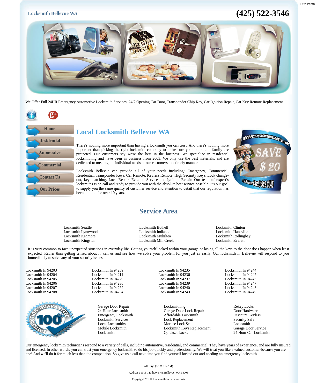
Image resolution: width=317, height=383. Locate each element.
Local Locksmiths (112, 324)
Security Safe (244, 319)
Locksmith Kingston (79, 240)
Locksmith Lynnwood (81, 232)
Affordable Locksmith (181, 315)
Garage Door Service (250, 328)
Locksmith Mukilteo (155, 236)
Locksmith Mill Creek (156, 240)
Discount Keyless (247, 315)
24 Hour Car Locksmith (252, 332)
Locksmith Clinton (230, 227)
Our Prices (50, 189)
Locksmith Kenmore (80, 236)
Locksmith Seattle (78, 227)
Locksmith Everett (230, 240)
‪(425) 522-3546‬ (262, 13)
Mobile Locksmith (112, 328)
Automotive (50, 152)
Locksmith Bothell (153, 227)
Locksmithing (174, 306)
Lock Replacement (178, 319)
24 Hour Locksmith (113, 311)
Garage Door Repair (113, 306)
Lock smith (106, 332)
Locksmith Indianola (155, 232)
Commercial (49, 165)
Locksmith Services (113, 319)
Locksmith (242, 324)
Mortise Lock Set (177, 324)
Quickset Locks (176, 332)
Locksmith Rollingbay (233, 236)
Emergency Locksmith (115, 315)
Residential (49, 140)
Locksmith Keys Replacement (187, 328)
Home (49, 128)
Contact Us (49, 177)
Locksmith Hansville (232, 232)
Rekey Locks (244, 306)
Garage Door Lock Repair (184, 311)
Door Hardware (246, 311)
